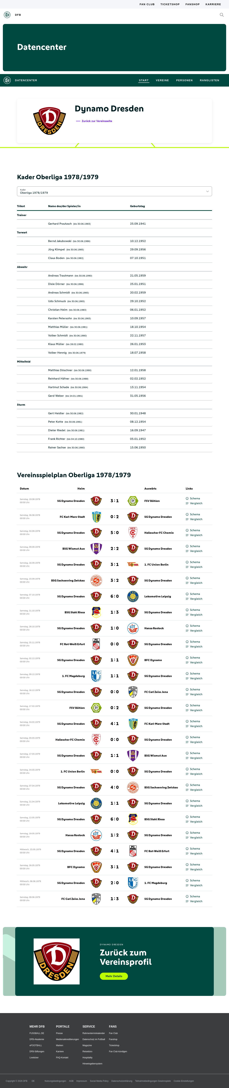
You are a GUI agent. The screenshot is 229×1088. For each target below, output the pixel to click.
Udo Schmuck (57, 301)
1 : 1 (115, 660)
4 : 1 (115, 724)
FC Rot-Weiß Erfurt (72, 644)
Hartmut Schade (58, 387)
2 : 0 (115, 883)
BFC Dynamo (153, 660)
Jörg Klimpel (56, 249)
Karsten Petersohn (60, 318)
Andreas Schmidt (59, 292)
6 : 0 (115, 596)
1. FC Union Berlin (156, 564)
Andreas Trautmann (60, 275)
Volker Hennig (57, 352)
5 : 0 (115, 533)
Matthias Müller (58, 327)
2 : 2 (115, 549)
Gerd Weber (56, 395)
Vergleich (194, 503)
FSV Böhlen (152, 501)
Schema (193, 498)
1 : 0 (115, 628)
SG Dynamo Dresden (71, 501)
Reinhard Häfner (58, 378)
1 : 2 (115, 835)
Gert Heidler (56, 413)
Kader (23, 190)
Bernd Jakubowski (59, 241)
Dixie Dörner (56, 284)
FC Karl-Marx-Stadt (72, 516)
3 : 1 (115, 501)
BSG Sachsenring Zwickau (68, 580)
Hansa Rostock (154, 628)
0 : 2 (115, 517)
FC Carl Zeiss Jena (156, 692)
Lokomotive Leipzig (157, 596)
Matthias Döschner (60, 370)
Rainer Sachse (57, 447)
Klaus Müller (56, 344)
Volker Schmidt (58, 335)
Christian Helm (57, 309)
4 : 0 (115, 787)
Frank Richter (56, 438)
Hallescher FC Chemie (159, 532)
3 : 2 (115, 580)
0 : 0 (115, 644)
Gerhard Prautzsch (60, 223)
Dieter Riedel (56, 430)
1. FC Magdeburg (73, 676)
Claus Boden (56, 258)
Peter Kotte (55, 421)
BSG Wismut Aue (73, 548)
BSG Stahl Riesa (75, 612)
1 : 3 (115, 612)
